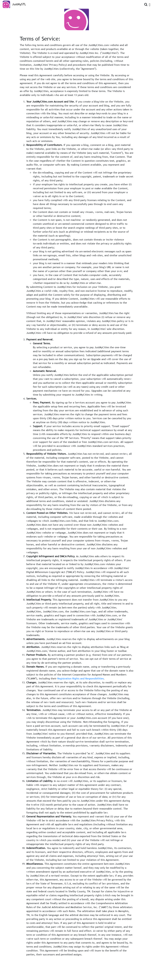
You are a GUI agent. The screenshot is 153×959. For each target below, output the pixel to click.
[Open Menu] (149, 4)
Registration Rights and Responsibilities (80, 678)
